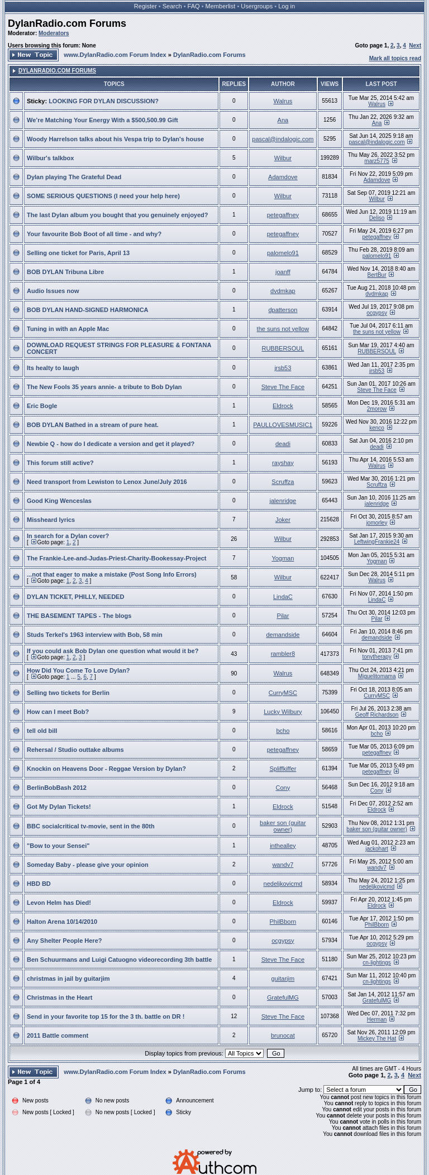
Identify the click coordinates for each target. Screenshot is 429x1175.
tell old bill (42, 730)
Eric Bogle (42, 405)
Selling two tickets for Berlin (68, 692)
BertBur (377, 275)
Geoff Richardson (377, 715)
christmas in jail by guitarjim (68, 978)
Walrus (282, 101)
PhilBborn (283, 921)
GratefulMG (283, 997)
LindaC (283, 596)
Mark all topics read (395, 58)
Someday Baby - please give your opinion (88, 864)
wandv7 (282, 864)
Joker (282, 519)
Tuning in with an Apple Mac (68, 328)
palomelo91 (283, 253)
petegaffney (283, 215)
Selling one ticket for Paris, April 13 (78, 253)
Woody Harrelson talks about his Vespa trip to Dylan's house (115, 139)
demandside (282, 634)
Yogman (282, 558)
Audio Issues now (53, 290)
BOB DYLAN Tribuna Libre (65, 271)
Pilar (283, 615)
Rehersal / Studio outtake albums (75, 749)
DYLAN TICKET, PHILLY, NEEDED (75, 596)
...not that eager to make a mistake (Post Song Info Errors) (112, 574)
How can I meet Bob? (58, 711)
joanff (282, 271)
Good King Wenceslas (59, 500)
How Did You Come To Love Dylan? (78, 670)
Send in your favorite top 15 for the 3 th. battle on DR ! (105, 1016)
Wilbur (283, 158)
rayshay (283, 462)
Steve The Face (282, 386)
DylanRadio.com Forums (67, 23)
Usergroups (257, 6)
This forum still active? (60, 462)
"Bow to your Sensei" (58, 845)
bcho (282, 730)
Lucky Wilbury (283, 711)
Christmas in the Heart (59, 997)
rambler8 (283, 653)
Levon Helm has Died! (59, 902)
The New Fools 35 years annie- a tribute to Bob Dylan (104, 386)
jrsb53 (282, 368)
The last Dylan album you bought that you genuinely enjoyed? (117, 215)
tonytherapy (376, 657)
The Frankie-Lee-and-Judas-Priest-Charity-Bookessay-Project (117, 558)
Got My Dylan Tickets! (59, 806)
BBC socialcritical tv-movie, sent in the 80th (91, 826)
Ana (283, 120)
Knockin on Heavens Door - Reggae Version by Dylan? (106, 768)
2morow (377, 409)
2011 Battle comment (57, 1035)
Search (172, 6)
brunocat (283, 1035)
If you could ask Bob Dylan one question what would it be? (112, 651)
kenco (376, 428)
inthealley (282, 845)
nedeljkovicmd (283, 883)
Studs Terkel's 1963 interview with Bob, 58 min (95, 634)
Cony (283, 787)
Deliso (377, 218)
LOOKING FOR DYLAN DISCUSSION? (104, 101)
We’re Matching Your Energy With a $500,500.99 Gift (102, 120)
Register (145, 6)
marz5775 (376, 161)
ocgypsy (376, 313)
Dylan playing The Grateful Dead (74, 177)
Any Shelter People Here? (64, 940)
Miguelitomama (377, 676)
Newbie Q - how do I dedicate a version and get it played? (110, 443)
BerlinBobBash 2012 (57, 787)
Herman (377, 1019)
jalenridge (283, 500)
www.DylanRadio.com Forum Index (115, 54)
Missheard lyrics (51, 519)
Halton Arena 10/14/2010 (62, 921)
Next (415, 45)
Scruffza (282, 481)
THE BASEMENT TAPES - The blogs (79, 615)
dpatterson (282, 309)
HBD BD (39, 883)
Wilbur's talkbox (50, 158)
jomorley (377, 523)
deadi (282, 443)
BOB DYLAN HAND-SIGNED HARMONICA (88, 309)
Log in (286, 6)
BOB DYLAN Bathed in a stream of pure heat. (93, 424)
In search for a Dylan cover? (68, 536)
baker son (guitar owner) (283, 826)
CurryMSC (283, 692)
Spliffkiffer (282, 768)
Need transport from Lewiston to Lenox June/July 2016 (107, 481)
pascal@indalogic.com (282, 139)
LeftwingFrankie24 (377, 542)
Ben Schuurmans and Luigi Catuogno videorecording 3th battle (119, 959)
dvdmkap (282, 290)
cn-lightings (377, 963)
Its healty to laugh (53, 368)
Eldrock (283, 405)
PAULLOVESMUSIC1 (282, 424)
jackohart (376, 849)
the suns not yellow (283, 328)
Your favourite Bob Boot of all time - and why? (94, 234)
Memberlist (221, 6)
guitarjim (283, 978)
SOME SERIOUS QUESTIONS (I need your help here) (103, 196)
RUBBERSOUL (282, 348)
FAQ (194, 6)
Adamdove (283, 177)
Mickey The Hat (377, 1038)
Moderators (54, 33)
